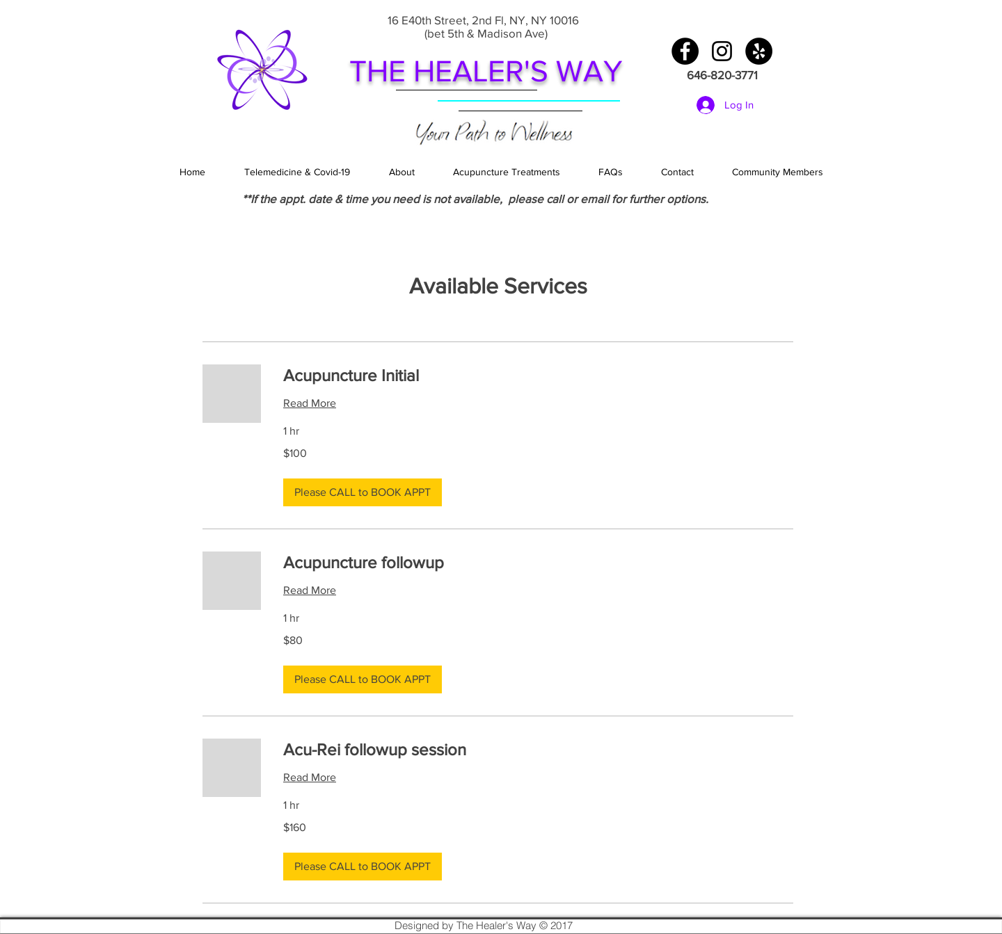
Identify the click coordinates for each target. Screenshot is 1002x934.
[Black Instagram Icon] (721, 51)
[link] (538, 375)
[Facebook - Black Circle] (685, 51)
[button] (362, 492)
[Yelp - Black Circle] (758, 51)
